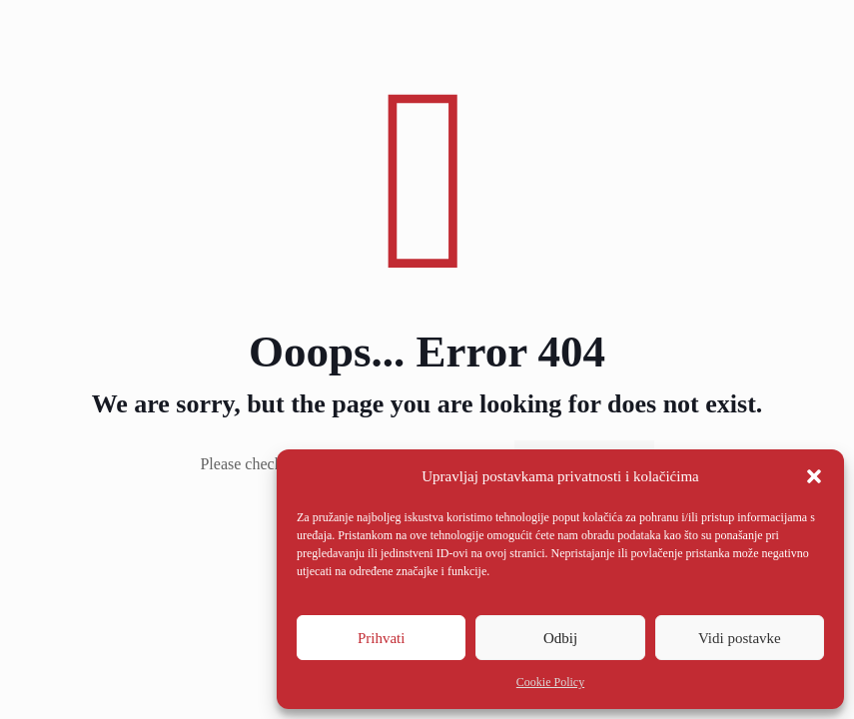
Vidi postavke (739, 638)
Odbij (560, 638)
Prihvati (382, 638)
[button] (814, 476)
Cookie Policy (550, 682)
